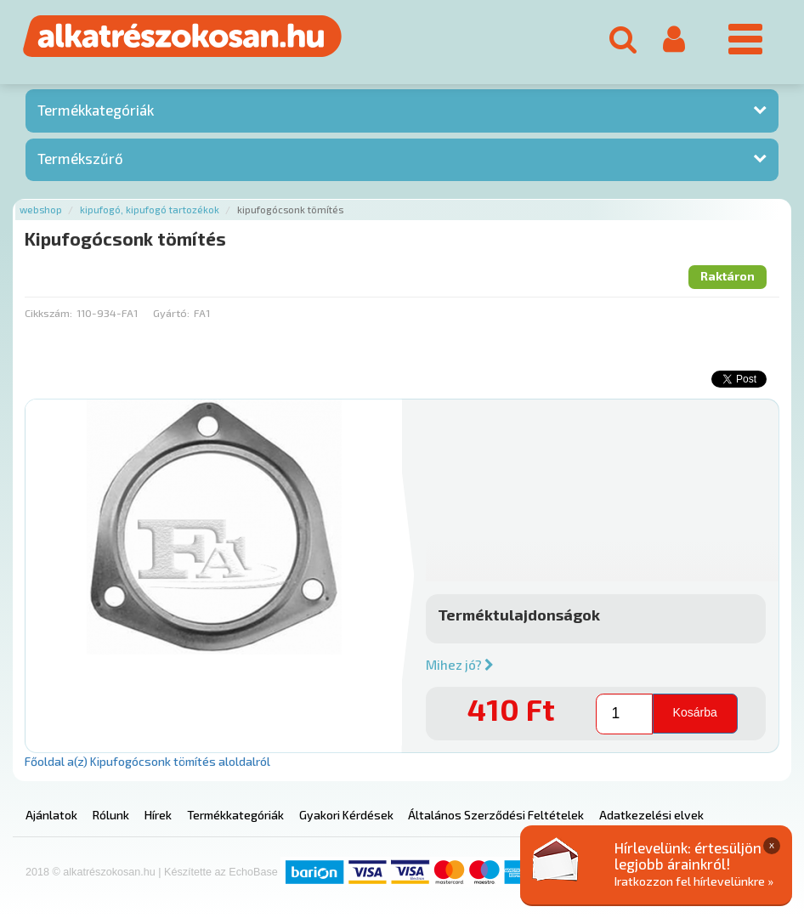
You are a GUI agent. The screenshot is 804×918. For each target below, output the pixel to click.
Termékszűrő (80, 158)
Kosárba (695, 712)
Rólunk (111, 815)
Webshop (41, 209)
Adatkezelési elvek (651, 815)
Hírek (158, 815)
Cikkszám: (48, 313)
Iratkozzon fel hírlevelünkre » (693, 881)
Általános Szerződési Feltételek (496, 815)
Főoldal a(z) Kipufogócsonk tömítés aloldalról (147, 761)
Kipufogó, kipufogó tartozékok (149, 209)
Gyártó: (171, 313)
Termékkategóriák (95, 109)
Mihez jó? (460, 664)
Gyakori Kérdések (346, 815)
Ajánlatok (51, 815)
